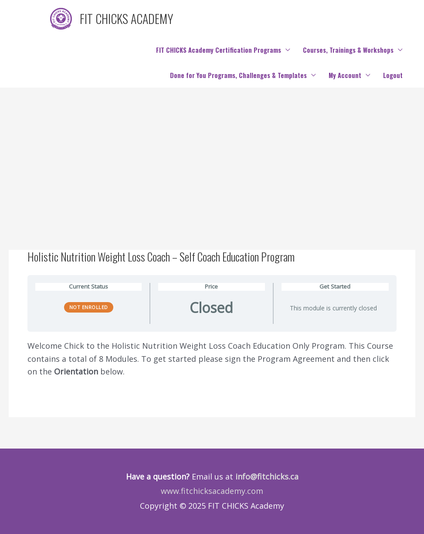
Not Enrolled (88, 307)
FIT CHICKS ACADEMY (126, 18)
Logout (393, 75)
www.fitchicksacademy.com (212, 491)
